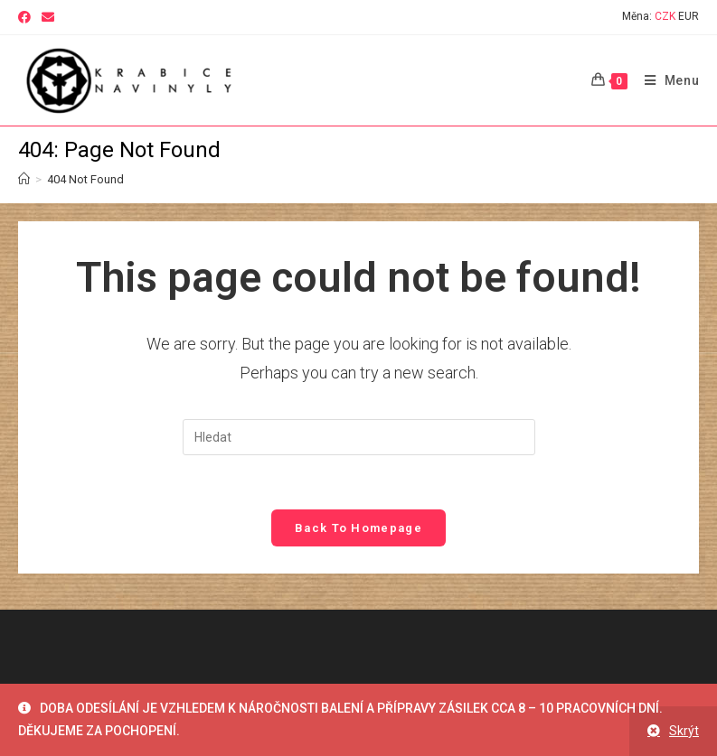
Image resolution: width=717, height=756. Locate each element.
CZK (665, 16)
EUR (688, 16)
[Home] (24, 179)
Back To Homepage (358, 528)
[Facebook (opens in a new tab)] (27, 17)
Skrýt (684, 730)
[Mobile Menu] (665, 80)
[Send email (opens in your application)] (48, 17)
